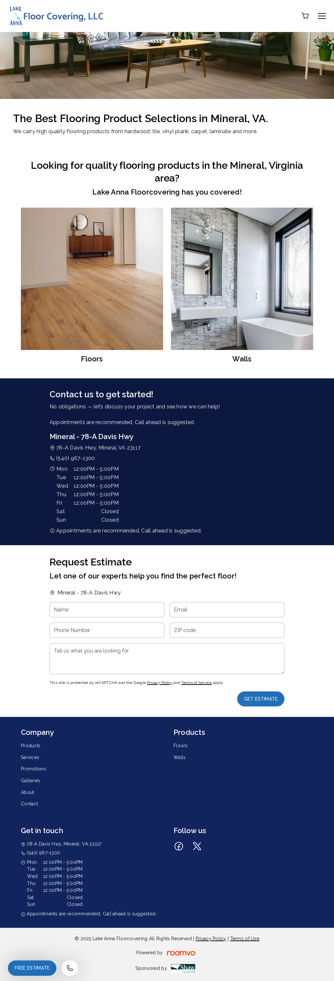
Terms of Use (244, 938)
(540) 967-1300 (75, 458)
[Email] (227, 609)
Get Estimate (261, 699)
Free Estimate (32, 968)
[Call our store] (70, 968)
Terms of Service (196, 682)
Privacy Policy (159, 682)
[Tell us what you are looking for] (167, 658)
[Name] (107, 609)
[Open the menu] (322, 16)
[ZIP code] (227, 630)
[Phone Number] (107, 630)
